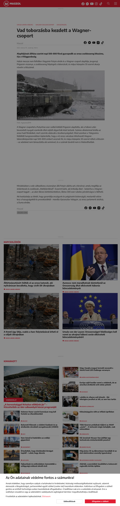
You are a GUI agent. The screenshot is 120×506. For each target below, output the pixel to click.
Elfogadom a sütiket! (100, 501)
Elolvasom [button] (46, 496)
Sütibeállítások (69, 501)
